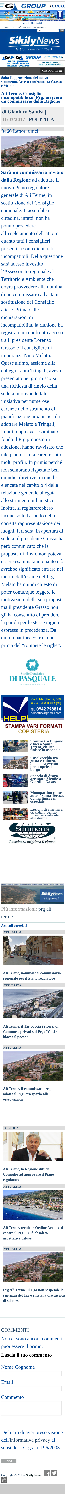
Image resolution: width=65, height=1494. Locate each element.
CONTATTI (27, 27)
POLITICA (41, 119)
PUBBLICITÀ (16, 27)
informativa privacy (30, 1440)
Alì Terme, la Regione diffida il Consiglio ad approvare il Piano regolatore (33, 1170)
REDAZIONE (5, 27)
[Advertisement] (33, 863)
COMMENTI (15, 1330)
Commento (12, 1397)
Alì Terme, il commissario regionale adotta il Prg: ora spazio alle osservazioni (33, 1089)
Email (7, 1382)
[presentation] (16, 1422)
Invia (9, 1461)
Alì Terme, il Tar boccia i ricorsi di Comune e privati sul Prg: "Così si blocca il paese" (33, 1027)
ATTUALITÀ (12, 932)
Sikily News (33, 1475)
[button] (52, 70)
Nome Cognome (18, 1367)
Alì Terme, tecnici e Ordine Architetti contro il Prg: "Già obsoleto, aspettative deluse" (33, 1228)
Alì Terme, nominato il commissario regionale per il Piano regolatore (33, 971)
